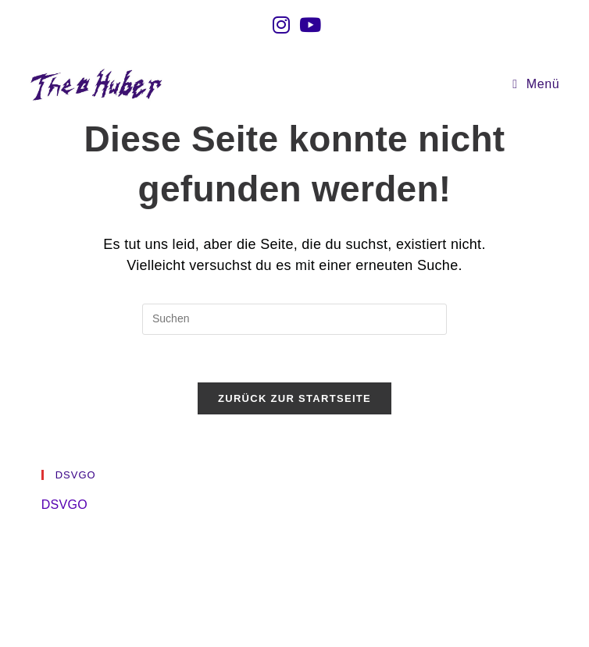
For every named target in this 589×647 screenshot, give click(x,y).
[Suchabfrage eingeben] (294, 319)
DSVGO (64, 504)
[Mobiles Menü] (535, 84)
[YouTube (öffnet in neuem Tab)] (307, 25)
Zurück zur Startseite (294, 398)
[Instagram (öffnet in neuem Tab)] (281, 25)
